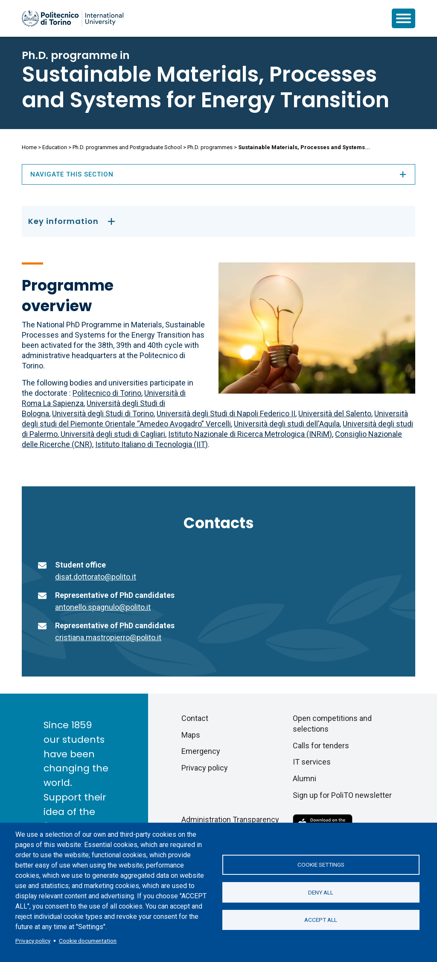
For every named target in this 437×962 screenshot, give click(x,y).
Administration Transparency (230, 819)
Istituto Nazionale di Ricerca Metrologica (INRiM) (250, 434)
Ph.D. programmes (210, 147)
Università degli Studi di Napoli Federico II (226, 413)
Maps (190, 734)
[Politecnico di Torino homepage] (72, 18)
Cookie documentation (88, 940)
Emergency (200, 751)
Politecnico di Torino (107, 392)
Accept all (320, 920)
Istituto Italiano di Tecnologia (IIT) (151, 444)
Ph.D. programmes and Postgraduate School (127, 147)
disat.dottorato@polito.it (95, 576)
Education (54, 147)
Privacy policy (32, 940)
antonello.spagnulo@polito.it (103, 607)
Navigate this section (218, 174)
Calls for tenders (321, 745)
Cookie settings (320, 864)
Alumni (304, 778)
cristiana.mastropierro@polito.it (108, 637)
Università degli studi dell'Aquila (287, 423)
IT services (312, 761)
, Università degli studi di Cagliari (111, 434)
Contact (194, 718)
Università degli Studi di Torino (103, 413)
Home (29, 147)
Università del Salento (334, 413)
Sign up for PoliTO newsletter (342, 795)
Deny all (320, 892)
